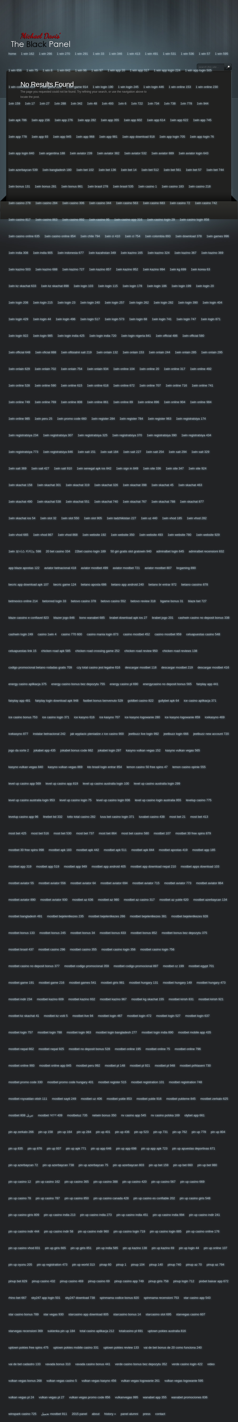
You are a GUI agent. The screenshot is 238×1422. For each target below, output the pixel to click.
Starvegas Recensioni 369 (26, 1331)
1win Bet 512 (150, 170)
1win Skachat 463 (190, 485)
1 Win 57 (204, 53)
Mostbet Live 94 (82, 1016)
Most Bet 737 (85, 833)
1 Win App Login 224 (167, 70)
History (110, 1414)
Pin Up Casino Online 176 (202, 1231)
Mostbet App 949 (75, 866)
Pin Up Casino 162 (48, 1181)
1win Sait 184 (109, 452)
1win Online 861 (97, 402)
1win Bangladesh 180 (56, 170)
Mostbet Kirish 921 (211, 999)
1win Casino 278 (20, 203)
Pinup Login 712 (183, 1281)
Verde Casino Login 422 (187, 1364)
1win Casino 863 (46, 219)
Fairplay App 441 (207, 684)
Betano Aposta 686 (94, 584)
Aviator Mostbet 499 (94, 568)
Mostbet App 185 (203, 850)
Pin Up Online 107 (215, 1248)
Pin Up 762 (180, 1132)
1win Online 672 (124, 385)
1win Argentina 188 (52, 153)
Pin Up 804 (218, 1132)
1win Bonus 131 (19, 186)
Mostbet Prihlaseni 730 (195, 1065)
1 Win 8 (47, 70)
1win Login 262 (139, 302)
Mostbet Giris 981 (112, 982)
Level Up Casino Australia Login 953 (32, 800)
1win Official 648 (19, 352)
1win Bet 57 (194, 170)
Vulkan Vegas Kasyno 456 (99, 1380)
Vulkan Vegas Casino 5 (62, 1380)
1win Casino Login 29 (161, 219)
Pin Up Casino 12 (20, 1181)
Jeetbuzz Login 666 (175, 734)
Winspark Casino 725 (23, 1414)
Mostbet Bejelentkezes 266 (107, 916)
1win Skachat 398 (134, 485)
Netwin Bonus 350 (104, 1115)
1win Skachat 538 (49, 501)
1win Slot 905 (93, 518)
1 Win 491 (151, 53)
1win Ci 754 (132, 236)
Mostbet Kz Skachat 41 (24, 1016)
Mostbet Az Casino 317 (139, 899)
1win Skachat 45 (162, 485)
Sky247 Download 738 (80, 1297)
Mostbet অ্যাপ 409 (50, 1115)
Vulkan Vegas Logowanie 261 (140, 1380)
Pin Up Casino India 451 (132, 1215)
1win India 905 (43, 252)
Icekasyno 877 (18, 734)
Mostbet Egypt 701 (201, 966)
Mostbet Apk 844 (142, 850)
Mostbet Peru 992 (88, 1065)
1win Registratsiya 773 (23, 452)
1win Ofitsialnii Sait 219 (76, 352)
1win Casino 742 (206, 203)
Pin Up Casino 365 (77, 1181)
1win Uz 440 (149, 518)
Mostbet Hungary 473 (210, 982)
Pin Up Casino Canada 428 (111, 1198)
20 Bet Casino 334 (58, 551)
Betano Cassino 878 (194, 584)
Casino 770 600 (71, 634)
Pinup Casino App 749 (129, 1281)
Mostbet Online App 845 (55, 1065)
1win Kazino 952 (127, 269)
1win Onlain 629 (19, 369)
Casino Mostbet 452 (136, 634)
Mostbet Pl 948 (165, 1065)
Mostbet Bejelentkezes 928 (189, 916)
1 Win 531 (169, 53)
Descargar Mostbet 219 (177, 667)
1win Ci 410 (112, 236)
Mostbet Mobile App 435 (194, 1032)
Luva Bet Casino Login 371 (117, 816)
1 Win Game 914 (77, 87)
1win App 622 (179, 120)
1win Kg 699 (178, 269)
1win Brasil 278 (98, 186)
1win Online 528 (19, 385)
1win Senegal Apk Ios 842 (94, 468)
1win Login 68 (138, 319)
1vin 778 (186, 103)
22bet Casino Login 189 (90, 551)
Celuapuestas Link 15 (23, 651)
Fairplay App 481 (20, 700)
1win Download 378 (188, 236)
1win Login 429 (18, 319)
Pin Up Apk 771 (76, 1148)
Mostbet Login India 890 (157, 1032)
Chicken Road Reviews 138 (179, 651)
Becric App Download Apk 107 (29, 584)
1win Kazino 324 (158, 252)
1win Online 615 (71, 385)
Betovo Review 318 (143, 601)
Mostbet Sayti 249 (64, 1098)
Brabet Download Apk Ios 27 (128, 617)
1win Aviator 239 (81, 153)
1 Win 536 (187, 53)
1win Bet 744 (215, 170)
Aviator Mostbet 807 (158, 568)
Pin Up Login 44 (189, 1248)
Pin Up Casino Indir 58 (58, 1231)
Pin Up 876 (35, 1148)
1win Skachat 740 (106, 501)
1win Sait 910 (63, 468)
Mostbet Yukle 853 (119, 1098)
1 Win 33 (98, 53)
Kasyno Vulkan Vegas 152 (143, 750)
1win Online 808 (71, 402)
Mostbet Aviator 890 (22, 899)
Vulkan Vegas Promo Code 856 (89, 1397)
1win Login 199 (181, 286)
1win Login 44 (42, 319)
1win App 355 (110, 120)
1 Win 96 (80, 70)
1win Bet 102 (85, 170)
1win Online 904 (174, 402)
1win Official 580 (193, 335)
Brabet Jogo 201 (162, 617)
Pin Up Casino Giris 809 (24, 1215)
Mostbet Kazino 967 (113, 999)
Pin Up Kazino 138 (135, 1248)
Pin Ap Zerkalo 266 (21, 1132)
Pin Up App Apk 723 (154, 1148)
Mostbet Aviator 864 (209, 883)
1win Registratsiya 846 (58, 452)
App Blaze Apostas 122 (24, 568)
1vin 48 (92, 103)
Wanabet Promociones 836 (189, 1397)
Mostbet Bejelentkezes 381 (148, 916)
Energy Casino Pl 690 (124, 684)
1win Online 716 (176, 385)
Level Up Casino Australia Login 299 (157, 783)
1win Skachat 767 (134, 501)
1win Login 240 (90, 302)
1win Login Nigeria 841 (136, 335)
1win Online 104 (124, 369)
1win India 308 (18, 252)
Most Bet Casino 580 (135, 833)
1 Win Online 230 (207, 87)
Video (211, 1364)
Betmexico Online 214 (23, 601)
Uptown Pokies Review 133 (121, 1347)
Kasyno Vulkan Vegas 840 (26, 767)
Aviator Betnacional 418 (60, 568)
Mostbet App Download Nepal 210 (153, 866)
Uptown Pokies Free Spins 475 (28, 1347)
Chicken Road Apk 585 (55, 651)
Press (146, 1414)
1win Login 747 (186, 319)
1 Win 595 (221, 53)
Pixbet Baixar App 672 (213, 1281)
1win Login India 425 (70, 335)
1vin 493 (107, 103)
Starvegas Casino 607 (190, 1314)
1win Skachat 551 (77, 501)
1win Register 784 (131, 418)
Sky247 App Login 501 (45, 1297)
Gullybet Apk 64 (168, 700)
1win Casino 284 (46, 203)
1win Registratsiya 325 (92, 435)
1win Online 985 (19, 418)
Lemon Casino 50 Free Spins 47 (147, 767)
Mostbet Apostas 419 (173, 850)
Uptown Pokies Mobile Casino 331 (76, 1347)
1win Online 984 (200, 402)
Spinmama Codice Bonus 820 (119, 1297)
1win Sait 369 (18, 468)
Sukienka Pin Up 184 (61, 1331)
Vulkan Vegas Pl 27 (51, 1397)
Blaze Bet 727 (197, 601)
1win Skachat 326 (106, 485)
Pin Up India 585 (107, 1248)
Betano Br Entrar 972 (163, 584)
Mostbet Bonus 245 (52, 933)
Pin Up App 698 (126, 1148)
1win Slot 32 (48, 518)
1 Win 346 (115, 53)
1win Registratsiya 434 (196, 435)
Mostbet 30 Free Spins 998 (26, 850)
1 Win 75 (32, 70)
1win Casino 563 (127, 203)
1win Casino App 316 (128, 219)
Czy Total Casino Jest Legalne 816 (98, 667)
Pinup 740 (174, 1264)
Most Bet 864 (108, 833)
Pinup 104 (138, 1264)
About (96, 1414)
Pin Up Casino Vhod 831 (24, 1248)
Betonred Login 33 (54, 601)
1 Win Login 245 (128, 87)
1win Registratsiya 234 (23, 435)
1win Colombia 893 (158, 236)
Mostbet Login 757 (21, 1032)
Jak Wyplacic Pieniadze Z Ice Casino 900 (97, 734)
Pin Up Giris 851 (80, 1248)
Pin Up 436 (122, 1132)
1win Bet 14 (129, 170)
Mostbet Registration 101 (147, 1082)
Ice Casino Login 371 (55, 717)
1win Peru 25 (43, 418)
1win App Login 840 (21, 153)
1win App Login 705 (172, 136)
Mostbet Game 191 (21, 982)
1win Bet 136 (107, 170)
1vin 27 (45, 103)
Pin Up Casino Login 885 (166, 1231)
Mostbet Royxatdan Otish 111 (28, 1098)
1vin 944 (202, 103)
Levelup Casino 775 (198, 800)
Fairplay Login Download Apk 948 (56, 700)
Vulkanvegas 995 (126, 1397)
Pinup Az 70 (194, 1264)
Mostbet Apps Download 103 (200, 866)
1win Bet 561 (172, 170)
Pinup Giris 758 (159, 1281)
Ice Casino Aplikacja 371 (200, 700)
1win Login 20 (205, 286)
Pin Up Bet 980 (207, 1165)
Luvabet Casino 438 (151, 816)
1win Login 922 (18, 335)
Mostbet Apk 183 (60, 850)
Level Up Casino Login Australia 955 (158, 800)
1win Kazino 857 (100, 269)
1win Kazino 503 (20, 269)
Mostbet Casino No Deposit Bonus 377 (34, 966)
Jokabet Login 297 (109, 750)
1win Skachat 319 (77, 485)
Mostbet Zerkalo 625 (214, 1098)
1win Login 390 (188, 302)
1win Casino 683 (154, 203)
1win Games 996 (217, 236)
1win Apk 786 (18, 120)
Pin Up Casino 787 (48, 1198)
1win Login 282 (163, 302)
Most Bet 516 (40, 833)
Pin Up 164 (64, 1132)
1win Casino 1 (147, 186)
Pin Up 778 (199, 1132)
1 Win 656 (15, 70)
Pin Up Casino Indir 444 (24, 1231)
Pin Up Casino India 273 (96, 1215)
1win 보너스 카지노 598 (25, 551)
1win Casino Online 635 (24, 236)
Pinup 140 (156, 1264)
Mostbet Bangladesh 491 (25, 916)
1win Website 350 (123, 534)
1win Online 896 (148, 402)
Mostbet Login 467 (110, 1016)
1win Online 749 (19, 402)
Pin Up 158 (45, 1132)
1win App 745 (202, 120)
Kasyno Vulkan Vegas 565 (182, 750)
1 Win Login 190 (103, 87)
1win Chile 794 (90, 236)
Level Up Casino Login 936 (113, 800)
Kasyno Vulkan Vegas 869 (65, 767)
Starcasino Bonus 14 (127, 1314)
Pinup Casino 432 (43, 1281)
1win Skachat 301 (49, 485)
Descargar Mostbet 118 (140, 667)
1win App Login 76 (202, 136)
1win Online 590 (45, 385)
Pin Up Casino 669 (192, 1181)
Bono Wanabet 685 (92, 617)
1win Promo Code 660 (71, 418)
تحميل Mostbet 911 (54, 1414)
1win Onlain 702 (45, 369)
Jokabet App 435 (45, 750)
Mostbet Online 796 (188, 1049)
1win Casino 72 (180, 203)
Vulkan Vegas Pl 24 (21, 1397)
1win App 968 (85, 136)
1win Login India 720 (102, 335)
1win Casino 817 (20, 219)
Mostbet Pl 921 (140, 1065)
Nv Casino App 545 (133, 1115)
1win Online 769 (45, 402)
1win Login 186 (157, 286)
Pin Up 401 (103, 1132)
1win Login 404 (212, 302)
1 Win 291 (81, 53)
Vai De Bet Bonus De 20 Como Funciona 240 (173, 1347)
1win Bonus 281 (45, 186)
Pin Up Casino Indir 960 (93, 1231)
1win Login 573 (114, 319)
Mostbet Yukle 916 (149, 1098)
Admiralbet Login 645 (170, 551)
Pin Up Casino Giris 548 (195, 1198)
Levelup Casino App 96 (23, 816)
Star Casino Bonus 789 (24, 1314)
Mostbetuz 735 (77, 1115)
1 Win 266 (45, 53)
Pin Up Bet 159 (158, 1165)
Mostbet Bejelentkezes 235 (65, 916)
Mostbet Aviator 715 (145, 883)
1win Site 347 (175, 468)
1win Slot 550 (70, 518)
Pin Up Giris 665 (55, 1248)
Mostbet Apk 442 (87, 850)
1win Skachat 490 (20, 501)
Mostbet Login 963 (79, 1032)
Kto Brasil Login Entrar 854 (104, 767)
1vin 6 (122, 103)
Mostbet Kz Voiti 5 (56, 1016)
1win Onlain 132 (107, 352)
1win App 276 (63, 120)
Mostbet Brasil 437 (21, 949)
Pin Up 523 (141, 1132)
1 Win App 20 (116, 70)
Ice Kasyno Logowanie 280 (142, 717)
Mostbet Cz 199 (173, 966)
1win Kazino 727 (73, 269)
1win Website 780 (179, 534)
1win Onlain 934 (97, 369)
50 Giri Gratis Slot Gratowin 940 (131, 551)
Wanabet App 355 (155, 1397)
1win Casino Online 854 (60, 236)
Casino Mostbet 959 (168, 634)
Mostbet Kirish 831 (181, 999)
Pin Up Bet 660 (183, 1165)
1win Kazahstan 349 (102, 252)
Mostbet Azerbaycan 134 (210, 899)
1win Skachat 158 (20, 485)
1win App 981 (108, 136)
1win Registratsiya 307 (58, 435)
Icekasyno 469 (214, 717)
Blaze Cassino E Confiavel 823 (29, 617)
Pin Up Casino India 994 (168, 1215)
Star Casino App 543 (197, 1297)
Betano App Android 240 (127, 584)
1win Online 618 (97, 385)
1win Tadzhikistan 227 (121, 518)
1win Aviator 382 (108, 153)
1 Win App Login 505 (198, 70)
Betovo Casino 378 (83, 601)
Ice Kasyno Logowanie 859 (182, 717)
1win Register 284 (103, 418)
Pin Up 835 (16, 1148)
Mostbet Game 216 (51, 982)
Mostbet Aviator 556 (51, 883)
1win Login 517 (90, 319)
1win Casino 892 (73, 219)
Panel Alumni (129, 1414)
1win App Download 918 (138, 136)
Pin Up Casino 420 (134, 1181)
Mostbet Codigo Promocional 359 (86, 966)
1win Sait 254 (155, 452)
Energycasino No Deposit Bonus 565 (167, 684)
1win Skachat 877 (192, 501)
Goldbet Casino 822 (141, 700)
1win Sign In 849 (127, 468)
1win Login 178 (132, 286)
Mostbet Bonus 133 (22, 933)
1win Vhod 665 (18, 534)
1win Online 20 (149, 369)
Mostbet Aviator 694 (114, 883)
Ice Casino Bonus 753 (23, 717)
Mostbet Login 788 (49, 1032)
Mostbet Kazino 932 (81, 999)
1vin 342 (76, 103)
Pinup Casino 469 (71, 1281)
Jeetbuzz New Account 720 (211, 734)
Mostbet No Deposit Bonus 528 (89, 1049)
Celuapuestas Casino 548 (203, 634)
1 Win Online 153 (180, 87)
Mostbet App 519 (47, 866)
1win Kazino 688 (46, 269)
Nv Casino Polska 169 (165, 1115)
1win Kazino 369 (212, 252)
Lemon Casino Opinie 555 (188, 767)
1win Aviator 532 (135, 153)
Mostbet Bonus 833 (113, 933)
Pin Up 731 (160, 1132)
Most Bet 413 (199, 816)
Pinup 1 (121, 1264)
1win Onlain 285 (185, 352)
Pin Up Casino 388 (105, 1181)
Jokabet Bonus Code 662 (76, 750)
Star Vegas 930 (53, 1314)
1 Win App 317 (139, 70)
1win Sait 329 (200, 452)
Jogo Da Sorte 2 (19, 750)
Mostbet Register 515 (112, 1082)
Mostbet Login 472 (139, 1016)
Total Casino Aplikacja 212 (97, 1331)
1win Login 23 (66, 302)
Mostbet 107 (162, 833)
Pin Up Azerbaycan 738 (58, 1165)
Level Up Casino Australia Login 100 (106, 783)
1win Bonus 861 (72, 186)
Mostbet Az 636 (82, 899)
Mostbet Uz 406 (91, 1098)
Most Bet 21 (177, 816)
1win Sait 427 (40, 468)
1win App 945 (62, 136)
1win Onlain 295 (211, 352)
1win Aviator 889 (162, 153)
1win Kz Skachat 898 (55, 286)
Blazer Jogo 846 (64, 617)
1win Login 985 (43, 335)
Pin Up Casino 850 (77, 1198)
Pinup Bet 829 (18, 1281)
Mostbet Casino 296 (51, 949)
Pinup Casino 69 (99, 1281)
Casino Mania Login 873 (102, 634)
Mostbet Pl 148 (115, 1065)
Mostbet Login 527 (168, 1016)
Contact (160, 1414)
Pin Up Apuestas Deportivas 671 (193, 1148)
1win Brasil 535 (123, 186)
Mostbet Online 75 (157, 1049)
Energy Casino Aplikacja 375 (28, 684)
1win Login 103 (83, 286)
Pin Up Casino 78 (20, 1198)
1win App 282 (87, 120)
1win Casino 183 (173, 186)
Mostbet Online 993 (22, 1065)
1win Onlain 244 (159, 352)
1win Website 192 (94, 534)
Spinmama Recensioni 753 (161, 1297)
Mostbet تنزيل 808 (21, 1115)
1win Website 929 (208, 534)
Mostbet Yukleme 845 (181, 1098)
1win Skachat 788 (163, 501)
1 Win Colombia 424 (22, 87)
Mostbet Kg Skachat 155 (147, 999)
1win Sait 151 (87, 452)
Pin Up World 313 (83, 1264)
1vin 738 (170, 103)
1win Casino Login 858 (194, 219)
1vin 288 (60, 103)
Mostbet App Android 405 (109, 866)
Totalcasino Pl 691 (131, 1331)
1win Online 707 (150, 385)
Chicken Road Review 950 (141, 651)
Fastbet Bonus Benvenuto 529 (103, 700)
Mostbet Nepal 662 (21, 1049)
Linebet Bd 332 (52, 816)
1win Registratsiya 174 (191, 418)
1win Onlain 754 (71, 369)
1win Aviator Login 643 (193, 153)
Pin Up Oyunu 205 (20, 1264)
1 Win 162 (27, 53)
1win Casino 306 (73, 203)
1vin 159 (14, 103)
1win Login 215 (43, 302)
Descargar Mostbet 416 (213, 667)
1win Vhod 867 (43, 534)
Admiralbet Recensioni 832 (206, 551)
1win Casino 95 (99, 219)
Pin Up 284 (84, 1132)
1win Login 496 (65, 319)
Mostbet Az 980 (108, 899)
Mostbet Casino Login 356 (118, 949)
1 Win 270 (63, 53)
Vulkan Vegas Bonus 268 (25, 1380)
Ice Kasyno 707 (109, 717)
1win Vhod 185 (172, 518)
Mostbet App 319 (20, 866)
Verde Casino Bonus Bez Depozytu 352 (141, 1364)
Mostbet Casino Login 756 (157, 949)
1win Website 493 (151, 534)
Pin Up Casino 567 (163, 1181)
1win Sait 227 (132, 452)
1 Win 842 (63, 70)
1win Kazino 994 (154, 269)
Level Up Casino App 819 (62, 783)
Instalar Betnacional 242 (49, 734)
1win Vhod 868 (68, 534)
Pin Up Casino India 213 (59, 1215)
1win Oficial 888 (45, 352)
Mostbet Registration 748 (185, 1082)
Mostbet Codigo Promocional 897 (136, 966)
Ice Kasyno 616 (84, 717)
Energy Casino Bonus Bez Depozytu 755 (78, 684)
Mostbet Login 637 (197, 1016)
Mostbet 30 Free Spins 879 (193, 833)
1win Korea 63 (200, 269)
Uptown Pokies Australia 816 (167, 1331)
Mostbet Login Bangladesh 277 (116, 1032)
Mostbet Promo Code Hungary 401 (70, 1082)
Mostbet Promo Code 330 (26, 1082)
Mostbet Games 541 (82, 982)
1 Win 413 (133, 53)
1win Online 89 (123, 402)
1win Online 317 (174, 369)
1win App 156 (40, 120)
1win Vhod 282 (197, 518)
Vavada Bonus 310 (57, 1364)
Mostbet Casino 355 (83, 949)
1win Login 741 (162, 319)
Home (12, 53)
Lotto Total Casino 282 (81, 816)
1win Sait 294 (178, 452)
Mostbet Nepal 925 (51, 1049)
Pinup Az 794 (215, 1264)
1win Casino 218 (199, 186)
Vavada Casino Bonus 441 (92, 1364)
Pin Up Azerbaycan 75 (93, 1165)
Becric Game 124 (64, 584)
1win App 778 (18, 136)
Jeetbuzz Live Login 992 (143, 734)
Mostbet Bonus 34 (82, 933)
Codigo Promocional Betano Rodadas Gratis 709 (40, 667)
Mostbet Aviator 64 (83, 883)
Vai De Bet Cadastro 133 (25, 1364)
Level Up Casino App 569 (25, 783)
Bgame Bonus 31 (171, 601)
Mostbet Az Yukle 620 (174, 899)
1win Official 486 (166, 335)
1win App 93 (40, 136)
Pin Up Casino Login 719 (129, 1231)
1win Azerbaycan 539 (23, 170)
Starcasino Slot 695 (158, 1314)
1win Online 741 (202, 385)
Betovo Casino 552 (113, 601)
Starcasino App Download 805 (88, 1314)
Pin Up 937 (54, 1148)
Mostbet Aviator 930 (53, 899)
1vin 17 (30, 103)
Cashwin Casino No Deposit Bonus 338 (203, 617)
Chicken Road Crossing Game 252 (97, 651)
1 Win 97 (97, 70)
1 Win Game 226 (50, 87)
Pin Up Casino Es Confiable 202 (154, 1198)
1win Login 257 (114, 302)
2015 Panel (79, 1414)
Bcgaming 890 (186, 568)
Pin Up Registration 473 (52, 1264)
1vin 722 (137, 103)
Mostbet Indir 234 (20, 999)
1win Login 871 (210, 319)
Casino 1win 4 (47, 634)
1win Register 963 (159, 418)
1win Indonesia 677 (70, 252)
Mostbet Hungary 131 (143, 982)
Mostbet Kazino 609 (50, 999)
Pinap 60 (105, 1264)
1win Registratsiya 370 (127, 435)
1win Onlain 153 (133, 352)
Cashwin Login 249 (21, 634)
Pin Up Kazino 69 (163, 1248)
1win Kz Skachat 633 (22, 286)
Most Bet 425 (17, 833)
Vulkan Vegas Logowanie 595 (183, 1380)
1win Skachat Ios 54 (22, 518)
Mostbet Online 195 (128, 1049)
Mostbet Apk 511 (115, 850)
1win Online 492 (200, 369)
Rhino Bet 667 (18, 1297)
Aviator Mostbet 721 (126, 568)
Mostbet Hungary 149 (177, 982)
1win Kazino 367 (185, 252)
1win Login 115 (108, 286)
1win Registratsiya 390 (162, 435)
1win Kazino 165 (132, 252)
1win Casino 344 (100, 203)
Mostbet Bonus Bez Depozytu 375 (184, 933)
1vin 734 (153, 103)
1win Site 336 (152, 468)
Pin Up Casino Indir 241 (204, 1215)
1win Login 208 (18, 302)
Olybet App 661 (194, 1115)
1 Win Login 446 (153, 87)
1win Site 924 (197, 468)
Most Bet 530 (62, 833)
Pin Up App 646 (101, 1148)
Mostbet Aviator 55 (21, 883)
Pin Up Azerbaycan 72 (23, 1165)
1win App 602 (133, 120)
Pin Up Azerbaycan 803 (128, 1165)
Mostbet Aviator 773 (177, 883)
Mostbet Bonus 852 (144, 933)
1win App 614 (156, 120)
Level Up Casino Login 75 (76, 800)
